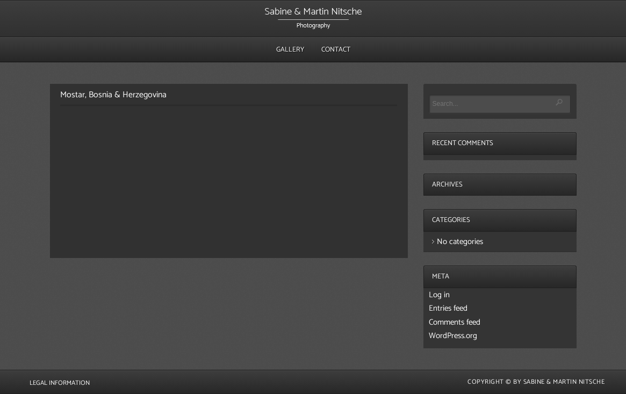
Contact (335, 49)
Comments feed (454, 322)
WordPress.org (453, 335)
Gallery (290, 49)
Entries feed (448, 308)
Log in (439, 295)
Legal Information (60, 383)
